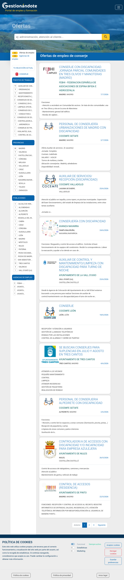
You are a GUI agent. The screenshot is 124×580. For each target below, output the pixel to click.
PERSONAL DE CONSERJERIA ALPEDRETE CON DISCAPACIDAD (80, 401)
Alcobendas (24, 207)
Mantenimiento (26, 93)
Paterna (22, 249)
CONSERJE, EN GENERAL (25, 104)
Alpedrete (23, 214)
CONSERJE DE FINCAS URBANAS (25, 128)
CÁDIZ (21, 169)
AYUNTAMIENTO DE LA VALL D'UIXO (21, 290)
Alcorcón (23, 211)
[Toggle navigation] (118, 7)
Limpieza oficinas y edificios (25, 107)
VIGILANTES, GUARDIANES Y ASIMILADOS (25, 131)
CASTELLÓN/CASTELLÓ (25, 155)
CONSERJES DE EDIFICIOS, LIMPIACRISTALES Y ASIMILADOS (25, 117)
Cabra (21, 221)
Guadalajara (25, 232)
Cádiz (21, 225)
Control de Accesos (25, 135)
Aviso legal (103, 575)
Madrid (22, 239)
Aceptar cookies (113, 545)
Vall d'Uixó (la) (25, 270)
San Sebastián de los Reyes (25, 260)
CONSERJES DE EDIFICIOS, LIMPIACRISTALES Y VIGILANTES (25, 100)
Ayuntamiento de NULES (21, 294)
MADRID (22, 148)
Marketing (81, 551)
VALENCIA (23, 152)
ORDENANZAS (24, 89)
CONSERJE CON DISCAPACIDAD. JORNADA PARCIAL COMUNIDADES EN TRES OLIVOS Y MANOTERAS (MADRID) (82, 72)
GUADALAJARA (25, 173)
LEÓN (21, 176)
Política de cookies (21, 575)
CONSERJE (66, 306)
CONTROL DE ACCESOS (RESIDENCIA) (74, 486)
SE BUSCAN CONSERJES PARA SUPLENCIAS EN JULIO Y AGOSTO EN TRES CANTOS (81, 351)
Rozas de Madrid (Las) (25, 256)
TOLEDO (22, 187)
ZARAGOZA (23, 190)
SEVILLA (22, 183)
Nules (21, 246)
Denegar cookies (113, 552)
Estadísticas (82, 548)
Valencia (23, 267)
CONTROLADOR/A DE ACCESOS (25, 121)
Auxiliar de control (25, 86)
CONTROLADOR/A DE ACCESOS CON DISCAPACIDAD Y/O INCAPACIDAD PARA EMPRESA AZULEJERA (83, 445)
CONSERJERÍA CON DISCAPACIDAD (82, 221)
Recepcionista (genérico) (25, 96)
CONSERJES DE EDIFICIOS (25, 110)
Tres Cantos (24, 263)
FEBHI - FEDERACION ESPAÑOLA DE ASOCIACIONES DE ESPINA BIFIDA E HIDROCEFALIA (21, 283)
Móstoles (23, 242)
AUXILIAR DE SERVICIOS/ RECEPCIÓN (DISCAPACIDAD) (78, 177)
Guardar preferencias (113, 560)
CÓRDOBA (23, 159)
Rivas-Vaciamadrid (25, 253)
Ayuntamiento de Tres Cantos (21, 287)
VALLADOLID (24, 166)
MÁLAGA (22, 162)
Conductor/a (25, 114)
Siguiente (101, 525)
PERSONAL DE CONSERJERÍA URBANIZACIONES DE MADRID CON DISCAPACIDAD (82, 127)
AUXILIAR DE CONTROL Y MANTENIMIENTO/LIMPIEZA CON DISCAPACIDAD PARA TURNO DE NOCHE (81, 265)
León (21, 235)
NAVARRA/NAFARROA (25, 180)
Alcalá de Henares (25, 204)
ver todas (29, 280)
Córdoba (23, 228)
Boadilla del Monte (25, 218)
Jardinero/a (24, 124)
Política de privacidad (62, 575)
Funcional (81, 544)
